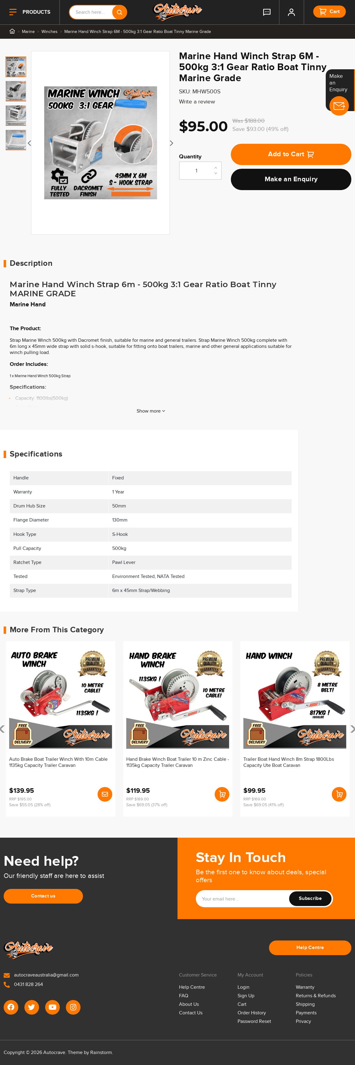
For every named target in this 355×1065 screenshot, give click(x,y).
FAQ (183, 996)
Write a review (197, 101)
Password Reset (254, 1021)
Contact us (43, 896)
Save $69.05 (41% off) (263, 805)
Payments (306, 1013)
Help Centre (310, 948)
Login (243, 987)
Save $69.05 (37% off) (146, 805)
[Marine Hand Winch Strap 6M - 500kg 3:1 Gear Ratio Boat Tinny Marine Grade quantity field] (200, 170)
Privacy (303, 1021)
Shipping (305, 1004)
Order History (252, 1013)
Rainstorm (101, 1053)
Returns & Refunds (315, 996)
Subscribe (310, 898)
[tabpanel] (100, 142)
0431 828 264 (23, 984)
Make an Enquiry (291, 179)
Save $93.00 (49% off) (260, 129)
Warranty (305, 987)
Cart (242, 1004)
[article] (60, 729)
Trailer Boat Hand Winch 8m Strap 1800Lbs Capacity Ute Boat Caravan (288, 762)
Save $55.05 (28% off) (29, 805)
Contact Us (191, 1013)
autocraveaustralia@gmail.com (41, 975)
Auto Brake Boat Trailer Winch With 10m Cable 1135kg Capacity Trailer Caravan (58, 762)
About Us (189, 1004)
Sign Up (246, 996)
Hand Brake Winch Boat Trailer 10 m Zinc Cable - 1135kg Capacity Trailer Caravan (177, 762)
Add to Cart (291, 154)
